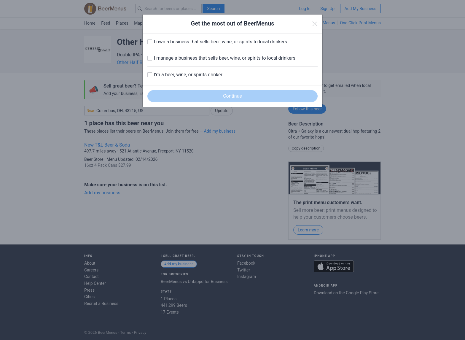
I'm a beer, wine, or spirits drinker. (188, 74)
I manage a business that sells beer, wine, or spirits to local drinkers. (225, 58)
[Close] (315, 24)
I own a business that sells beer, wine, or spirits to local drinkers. (221, 42)
